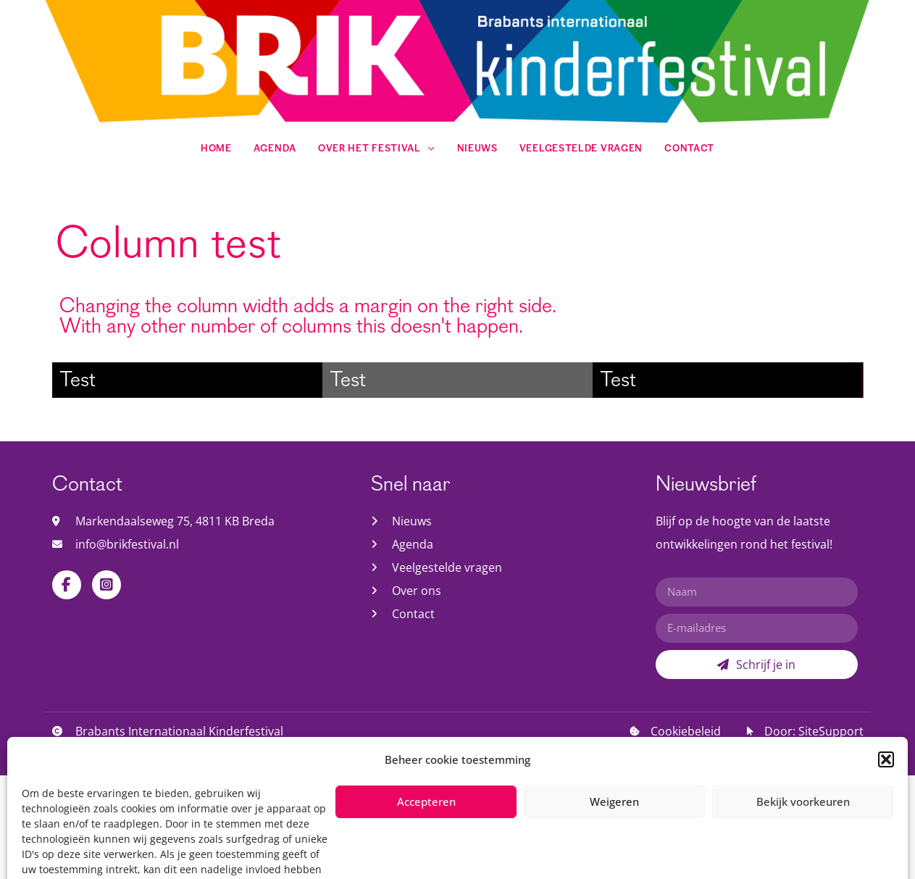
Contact (691, 149)
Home (214, 149)
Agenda (273, 149)
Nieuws (477, 149)
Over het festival (376, 148)
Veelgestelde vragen (581, 149)
